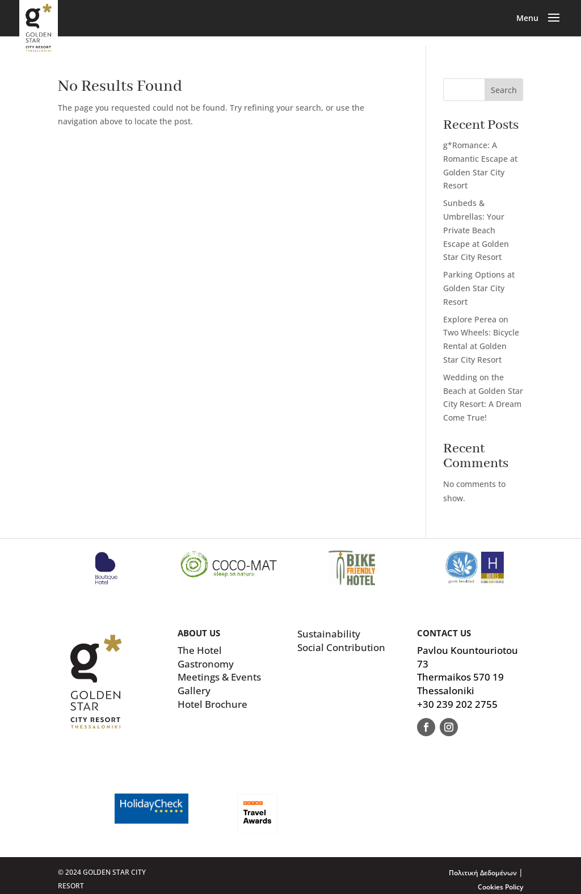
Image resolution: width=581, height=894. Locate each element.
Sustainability (328, 633)
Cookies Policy (500, 887)
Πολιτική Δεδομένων (484, 873)
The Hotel (200, 650)
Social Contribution (341, 647)
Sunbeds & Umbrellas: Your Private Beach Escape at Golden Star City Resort (476, 230)
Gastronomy (206, 663)
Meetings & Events (219, 676)
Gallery (194, 690)
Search (504, 90)
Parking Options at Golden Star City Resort (479, 288)
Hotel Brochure (212, 704)
